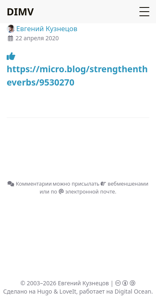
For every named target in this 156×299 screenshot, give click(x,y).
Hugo (44, 291)
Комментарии (29, 183)
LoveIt (67, 291)
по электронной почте (83, 191)
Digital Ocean (132, 291)
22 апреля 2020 (37, 38)
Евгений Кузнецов (83, 283)
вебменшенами (124, 183)
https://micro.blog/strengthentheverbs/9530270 (77, 70)
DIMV (20, 11)
